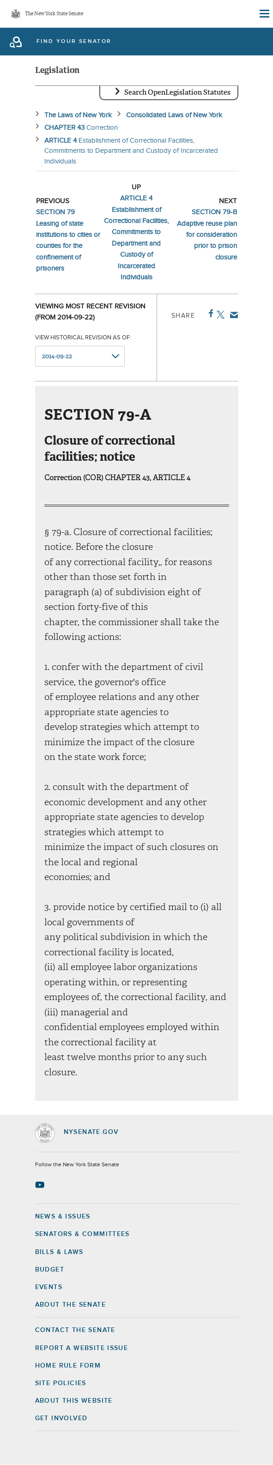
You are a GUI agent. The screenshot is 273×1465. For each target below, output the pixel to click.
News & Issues (63, 1216)
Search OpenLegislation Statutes (177, 92)
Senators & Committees (82, 1234)
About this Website (74, 1401)
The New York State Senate (54, 14)
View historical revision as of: (83, 338)
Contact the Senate (75, 1330)
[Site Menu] (264, 14)
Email (232, 315)
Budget (49, 1269)
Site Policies (60, 1383)
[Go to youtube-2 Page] (41, 1184)
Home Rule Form (68, 1366)
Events (48, 1287)
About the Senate (70, 1305)
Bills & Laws (59, 1252)
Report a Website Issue (81, 1348)
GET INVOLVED (61, 1418)
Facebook (209, 313)
